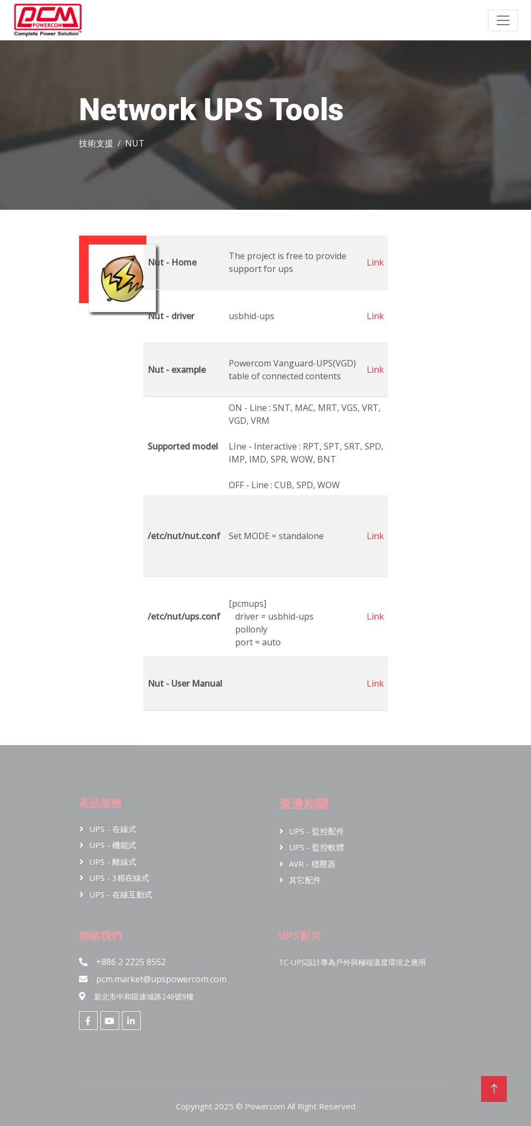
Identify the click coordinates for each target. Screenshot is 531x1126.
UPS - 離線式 (112, 861)
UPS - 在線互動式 (120, 894)
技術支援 (96, 143)
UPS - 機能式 (112, 845)
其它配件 (305, 879)
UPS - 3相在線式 (119, 877)
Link (375, 262)
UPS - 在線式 (112, 828)
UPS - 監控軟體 (316, 847)
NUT (134, 143)
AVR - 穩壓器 (312, 863)
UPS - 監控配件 (316, 831)
